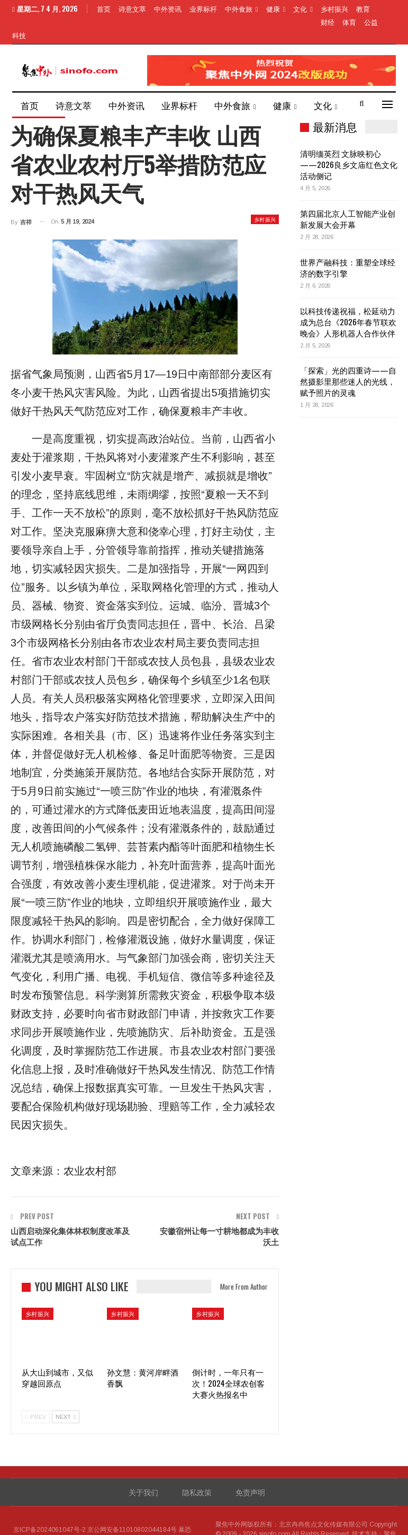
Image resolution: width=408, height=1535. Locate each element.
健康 (273, 8)
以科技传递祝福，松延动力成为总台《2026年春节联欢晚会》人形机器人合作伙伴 (348, 296)
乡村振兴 (265, 194)
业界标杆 (203, 8)
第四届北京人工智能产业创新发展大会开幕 (347, 193)
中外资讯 (168, 8)
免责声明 (250, 1466)
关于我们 (143, 1466)
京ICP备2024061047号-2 (49, 1504)
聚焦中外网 (231, 1499)
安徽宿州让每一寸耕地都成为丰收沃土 (219, 1210)
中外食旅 (238, 8)
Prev (35, 1391)
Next (66, 1391)
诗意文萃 (132, 8)
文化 (300, 8)
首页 (104, 8)
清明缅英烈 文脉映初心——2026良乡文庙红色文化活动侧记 (348, 139)
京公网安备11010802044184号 (132, 1504)
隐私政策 (197, 1466)
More (330, 8)
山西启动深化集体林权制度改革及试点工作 (70, 1210)
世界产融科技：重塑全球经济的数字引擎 (347, 241)
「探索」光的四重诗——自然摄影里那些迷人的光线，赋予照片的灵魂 (348, 355)
